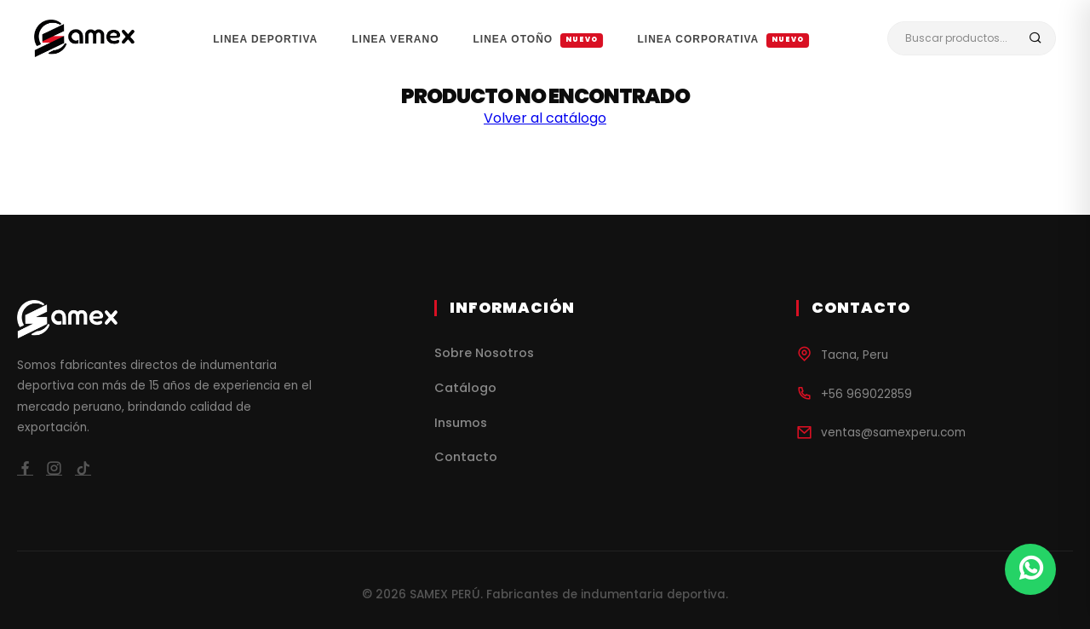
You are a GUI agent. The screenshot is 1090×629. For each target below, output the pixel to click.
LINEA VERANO (395, 39)
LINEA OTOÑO (538, 39)
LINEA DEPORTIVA (265, 39)
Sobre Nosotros (484, 352)
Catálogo (465, 387)
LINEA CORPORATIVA (723, 39)
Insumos (460, 422)
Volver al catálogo (545, 118)
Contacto (465, 456)
